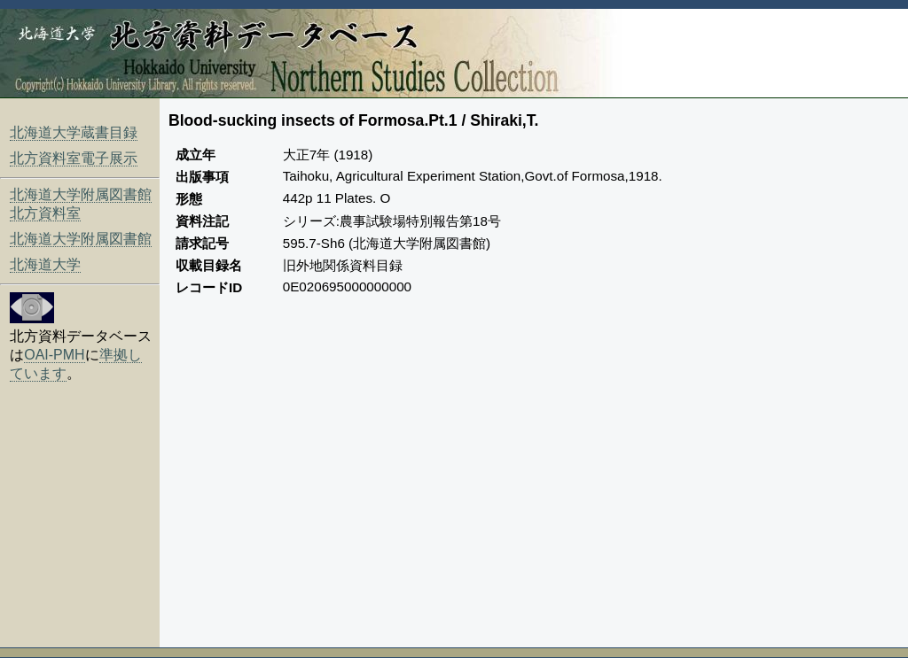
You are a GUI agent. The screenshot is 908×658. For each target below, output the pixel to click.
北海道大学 (45, 264)
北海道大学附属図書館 (81, 238)
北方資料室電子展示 (73, 158)
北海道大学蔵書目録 (73, 132)
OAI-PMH (54, 354)
